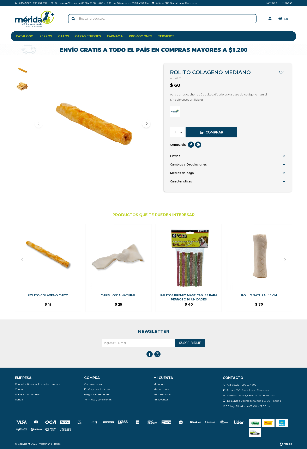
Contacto (271, 3)
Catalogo (24, 36)
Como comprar (93, 384)
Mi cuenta (159, 384)
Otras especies (88, 36)
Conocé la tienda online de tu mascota (37, 384)
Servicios (166, 36)
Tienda (19, 399)
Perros (46, 36)
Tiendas (287, 3)
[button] (146, 123)
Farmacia (115, 36)
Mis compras (161, 389)
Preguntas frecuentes (97, 394)
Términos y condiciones (98, 399)
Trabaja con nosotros (27, 394)
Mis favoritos (161, 399)
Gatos (63, 36)
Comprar (214, 132)
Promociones (140, 36)
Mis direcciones (162, 394)
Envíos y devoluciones (97, 389)
